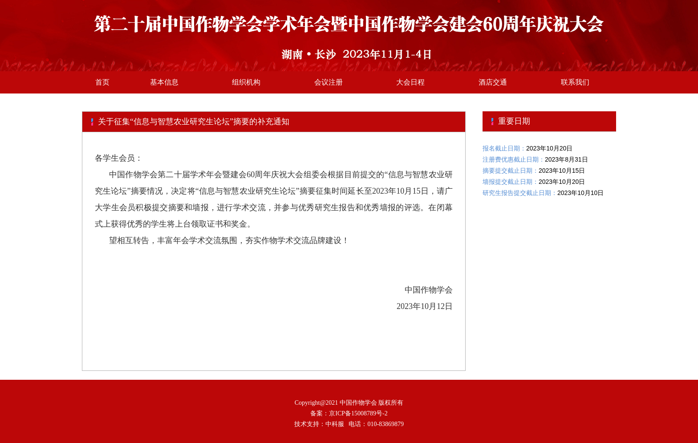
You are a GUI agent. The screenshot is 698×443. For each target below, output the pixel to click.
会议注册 (328, 82)
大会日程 (410, 82)
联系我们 (575, 82)
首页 (102, 82)
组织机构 (246, 82)
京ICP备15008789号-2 (358, 413)
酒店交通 (493, 82)
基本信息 (164, 82)
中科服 (334, 424)
